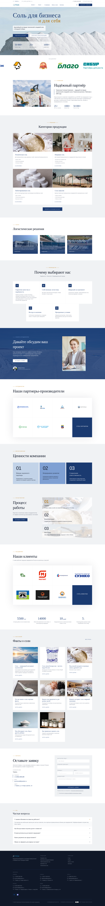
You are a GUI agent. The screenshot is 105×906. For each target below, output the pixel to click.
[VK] (14, 894)
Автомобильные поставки (76, 247)
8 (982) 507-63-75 (72, 876)
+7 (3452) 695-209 (45, 885)
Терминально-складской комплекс (24, 247)
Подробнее (17, 252)
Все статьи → (88, 640)
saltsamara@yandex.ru (46, 878)
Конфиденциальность (53, 902)
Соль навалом (59, 192)
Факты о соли (71, 861)
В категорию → (19, 167)
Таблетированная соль (22, 192)
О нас (69, 858)
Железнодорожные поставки (50, 247)
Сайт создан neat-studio (83, 902)
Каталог (33, 4)
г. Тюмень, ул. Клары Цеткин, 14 (23, 787)
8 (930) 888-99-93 (18, 885)
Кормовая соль (43, 863)
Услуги (39, 4)
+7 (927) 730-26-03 (46, 876)
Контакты (70, 863)
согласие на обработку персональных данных (72, 794)
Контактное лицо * (62, 759)
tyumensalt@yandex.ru (20, 782)
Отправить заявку (73, 788)
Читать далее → (19, 676)
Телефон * (59, 771)
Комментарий (60, 777)
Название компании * (63, 765)
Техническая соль (21, 156)
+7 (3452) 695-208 (77, 1)
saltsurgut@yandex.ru (73, 878)
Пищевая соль (59, 156)
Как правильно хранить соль (50, 732)
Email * (75, 771)
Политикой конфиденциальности (77, 792)
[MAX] (17, 894)
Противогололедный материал (47, 859)
